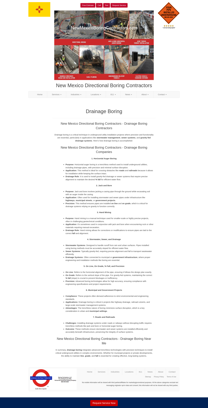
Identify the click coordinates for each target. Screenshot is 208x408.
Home (39, 94)
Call (99, 5)
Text (106, 5)
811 (113, 94)
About (144, 94)
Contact (162, 94)
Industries (76, 94)
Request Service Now (103, 403)
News (128, 94)
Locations (96, 94)
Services (56, 94)
